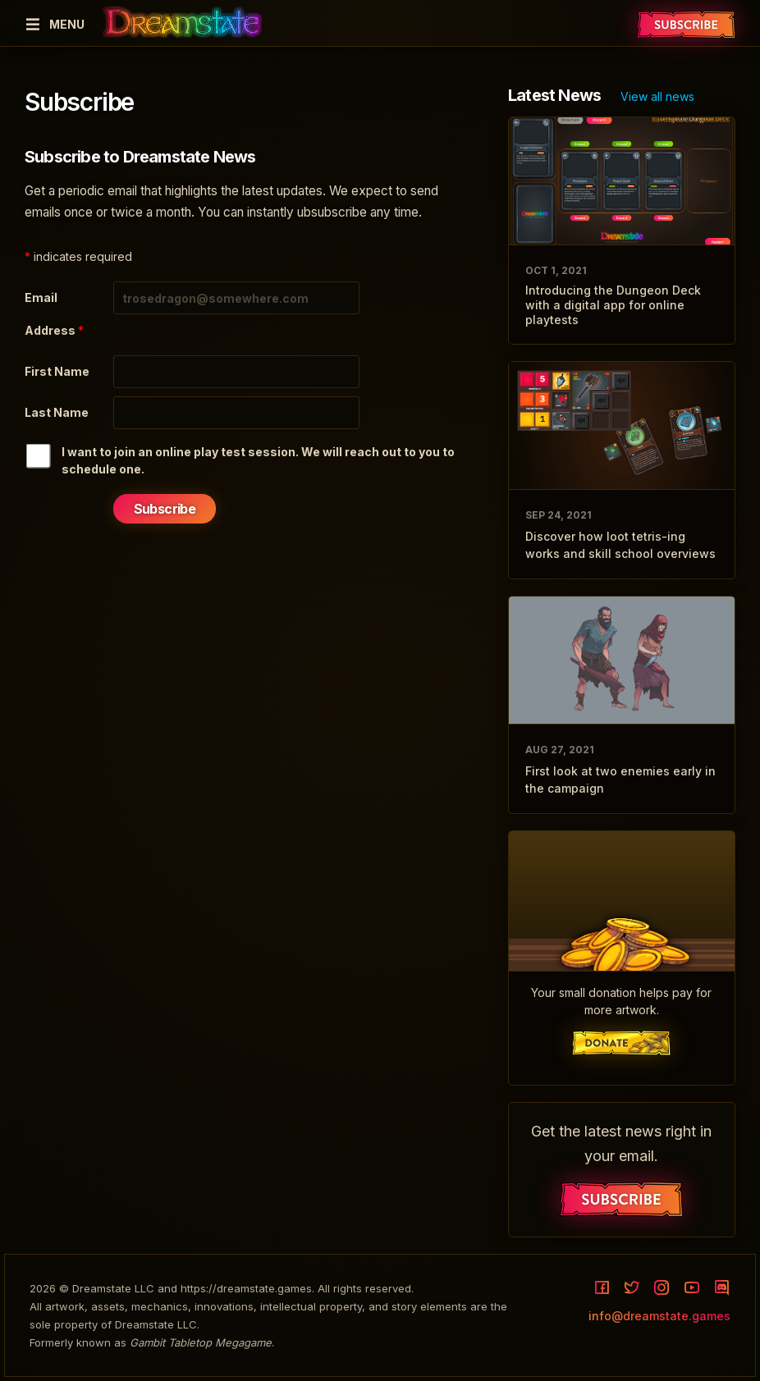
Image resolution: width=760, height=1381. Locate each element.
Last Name (57, 412)
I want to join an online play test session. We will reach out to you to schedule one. (258, 460)
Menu (55, 24)
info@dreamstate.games (659, 1316)
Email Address (54, 313)
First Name (57, 371)
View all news (657, 96)
